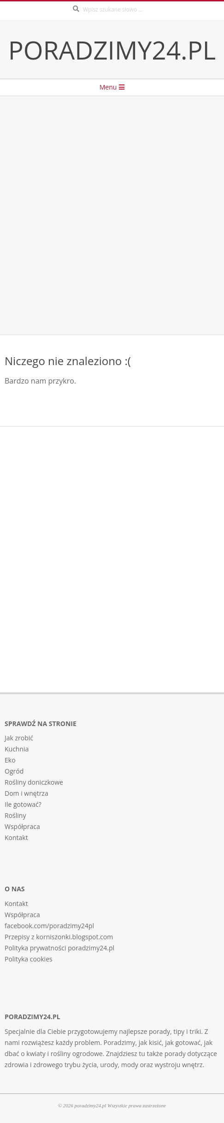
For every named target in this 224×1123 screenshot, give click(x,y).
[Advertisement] (112, 215)
